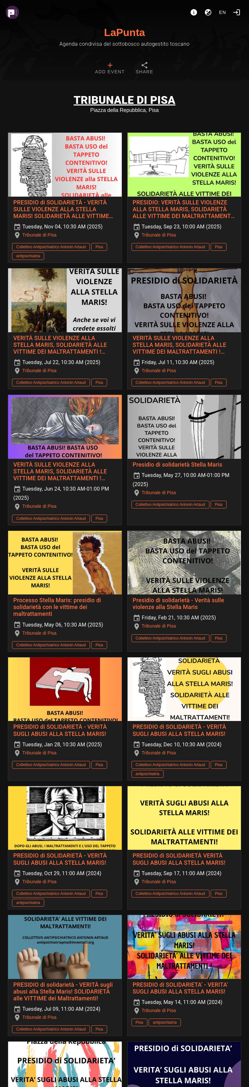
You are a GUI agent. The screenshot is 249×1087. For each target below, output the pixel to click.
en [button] (222, 12)
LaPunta (124, 32)
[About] (194, 12)
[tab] (110, 68)
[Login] (237, 12)
